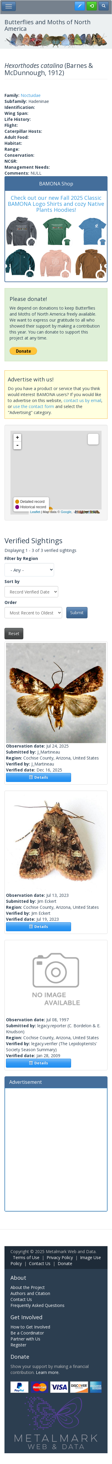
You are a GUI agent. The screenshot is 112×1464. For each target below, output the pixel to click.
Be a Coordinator (27, 1333)
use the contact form (33, 406)
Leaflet (35, 512)
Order (10, 602)
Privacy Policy (60, 1257)
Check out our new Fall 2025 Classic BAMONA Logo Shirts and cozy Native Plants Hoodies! (56, 203)
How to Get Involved (30, 1327)
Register (18, 1345)
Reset (13, 633)
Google (66, 512)
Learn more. (47, 1372)
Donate (65, 1263)
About (18, 1277)
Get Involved (26, 1317)
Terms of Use (26, 1257)
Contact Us (39, 1263)
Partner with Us (25, 1339)
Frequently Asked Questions (37, 1305)
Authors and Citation (30, 1293)
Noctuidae (31, 95)
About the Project (27, 1287)
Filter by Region (21, 558)
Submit (77, 612)
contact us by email (82, 400)
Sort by (12, 581)
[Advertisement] (56, 1149)
